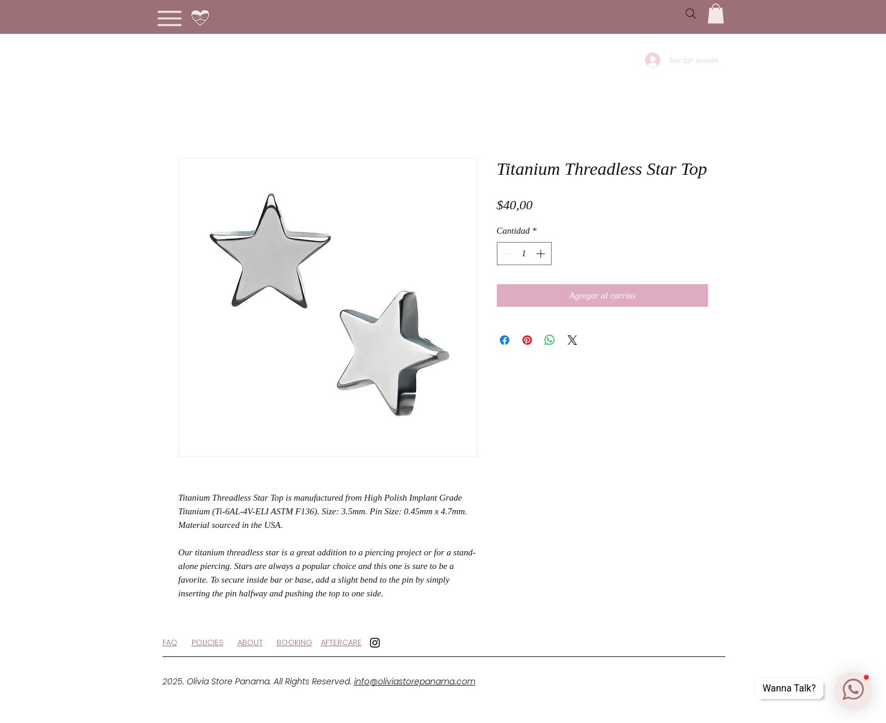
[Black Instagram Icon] (374, 642)
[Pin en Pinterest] (527, 340)
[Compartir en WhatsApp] (550, 340)
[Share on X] (572, 340)
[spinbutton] (524, 254)
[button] (715, 13)
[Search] (690, 13)
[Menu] (170, 18)
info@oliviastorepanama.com (414, 681)
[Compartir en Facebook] (504, 340)
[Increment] (542, 254)
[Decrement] (507, 254)
